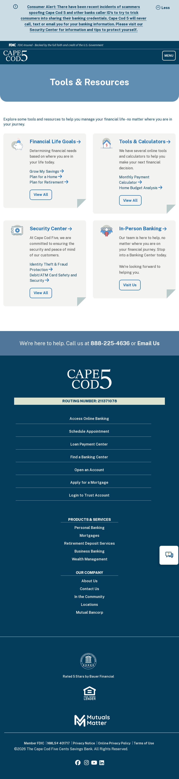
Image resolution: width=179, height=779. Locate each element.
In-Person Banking (140, 228)
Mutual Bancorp (89, 613)
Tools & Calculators (142, 141)
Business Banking (89, 551)
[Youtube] (94, 763)
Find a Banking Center (89, 457)
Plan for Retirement (46, 182)
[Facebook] (78, 763)
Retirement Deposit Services (89, 544)
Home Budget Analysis (138, 188)
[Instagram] (86, 763)
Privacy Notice (84, 743)
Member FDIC (34, 743)
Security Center (48, 228)
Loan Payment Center (89, 444)
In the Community (89, 597)
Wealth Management (89, 559)
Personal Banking (89, 528)
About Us (89, 581)
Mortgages (89, 536)
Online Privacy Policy (114, 743)
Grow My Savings (44, 171)
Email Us (148, 343)
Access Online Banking (89, 418)
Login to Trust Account (89, 495)
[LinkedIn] (101, 763)
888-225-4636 (110, 343)
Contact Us (89, 589)
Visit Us (130, 285)
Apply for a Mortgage (89, 482)
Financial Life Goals (53, 141)
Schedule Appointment (89, 431)
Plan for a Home (43, 177)
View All (41, 195)
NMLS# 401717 (58, 743)
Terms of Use (144, 743)
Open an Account (89, 470)
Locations (89, 605)
